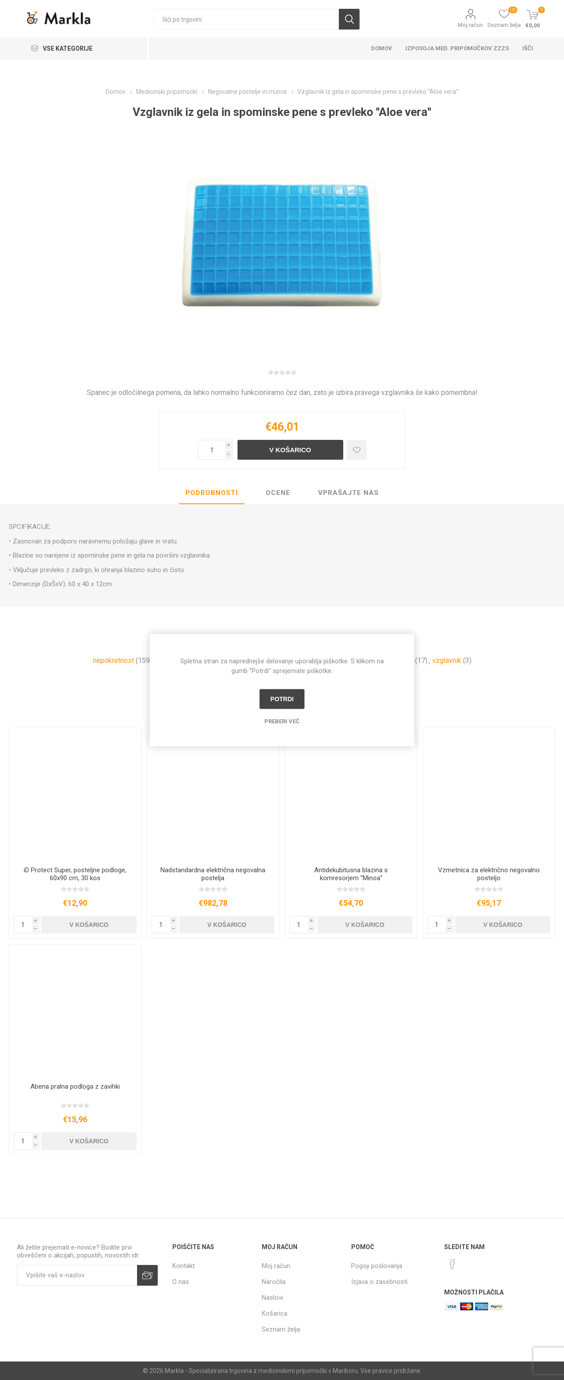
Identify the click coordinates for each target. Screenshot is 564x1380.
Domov (381, 48)
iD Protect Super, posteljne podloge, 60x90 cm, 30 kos (75, 874)
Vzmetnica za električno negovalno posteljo (489, 874)
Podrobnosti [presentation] (212, 493)
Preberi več (282, 721)
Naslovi (272, 1298)
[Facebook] (452, 1264)
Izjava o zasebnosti (379, 1282)
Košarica (274, 1313)
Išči (349, 19)
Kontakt (183, 1266)
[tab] (212, 493)
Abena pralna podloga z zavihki (75, 1086)
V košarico (290, 450)
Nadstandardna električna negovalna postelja (212, 874)
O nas (180, 1282)
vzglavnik (446, 660)
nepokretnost (113, 660)
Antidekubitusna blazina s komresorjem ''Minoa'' (351, 874)
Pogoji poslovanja (376, 1266)
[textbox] (246, 19)
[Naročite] (77, 1275)
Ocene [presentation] (278, 493)
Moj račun (470, 25)
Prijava (147, 1275)
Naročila (274, 1282)
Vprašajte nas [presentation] (348, 493)
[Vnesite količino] (211, 450)
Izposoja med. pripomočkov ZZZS (457, 48)
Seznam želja (281, 1329)
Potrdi (282, 699)
